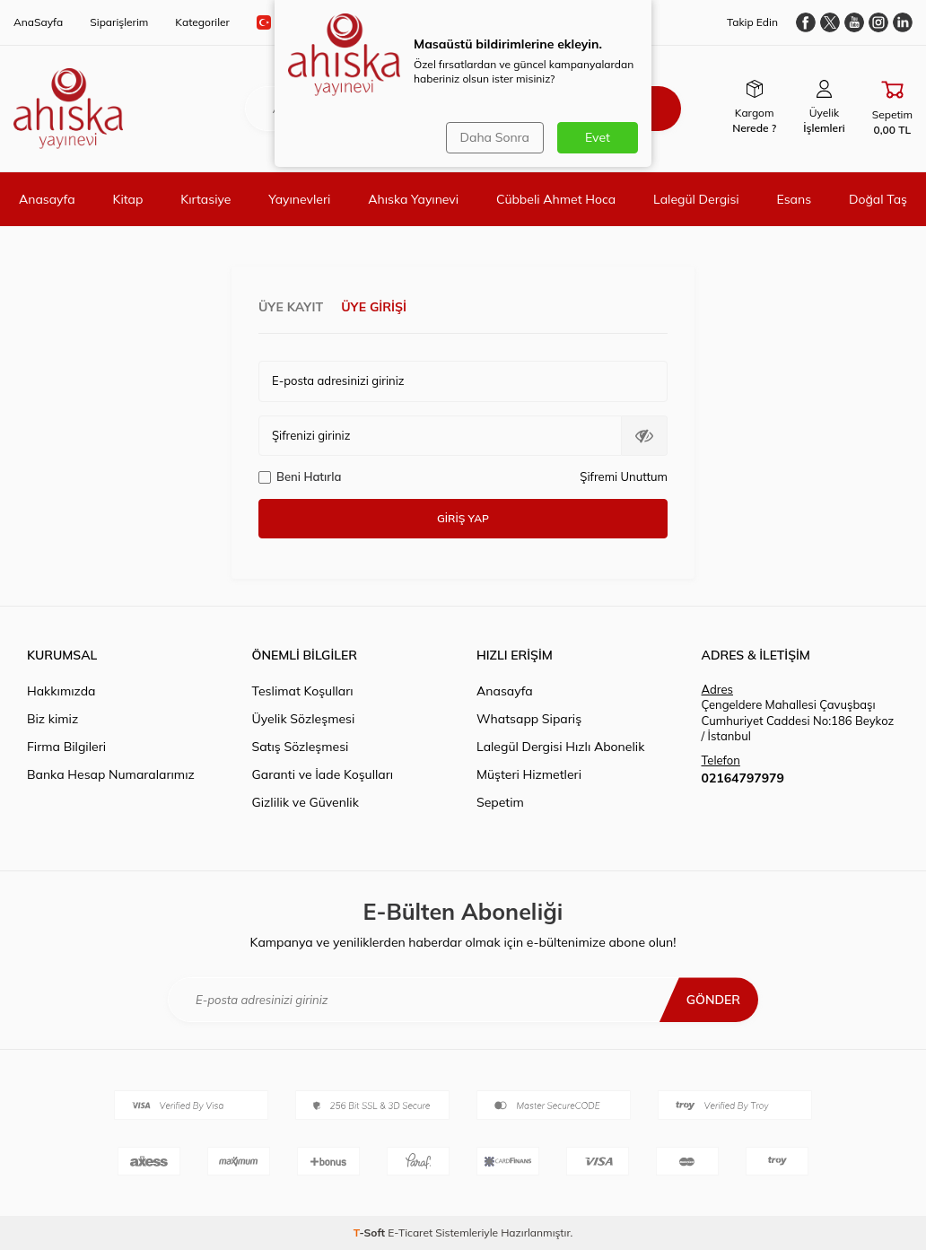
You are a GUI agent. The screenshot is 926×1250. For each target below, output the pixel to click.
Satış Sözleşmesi (300, 747)
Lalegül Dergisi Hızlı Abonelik (560, 747)
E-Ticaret (410, 1232)
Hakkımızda (61, 691)
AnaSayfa (38, 22)
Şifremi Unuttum (624, 476)
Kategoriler (202, 22)
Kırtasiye (205, 199)
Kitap (128, 199)
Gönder (713, 1000)
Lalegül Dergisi (696, 199)
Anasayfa (47, 199)
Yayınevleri (299, 199)
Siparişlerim (119, 22)
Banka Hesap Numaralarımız (111, 774)
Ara (636, 109)
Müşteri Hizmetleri (528, 774)
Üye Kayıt (290, 307)
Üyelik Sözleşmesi (303, 719)
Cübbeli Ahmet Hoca (556, 199)
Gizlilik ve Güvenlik (305, 802)
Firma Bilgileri (66, 747)
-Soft (371, 1232)
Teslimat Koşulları (303, 691)
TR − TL (297, 22)
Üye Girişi (373, 307)
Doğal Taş (878, 199)
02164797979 (743, 778)
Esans (794, 199)
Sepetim (500, 802)
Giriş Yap (463, 518)
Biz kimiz (52, 719)
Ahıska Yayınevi (413, 199)
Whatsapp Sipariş (528, 719)
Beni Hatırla (299, 476)
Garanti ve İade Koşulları (323, 774)
